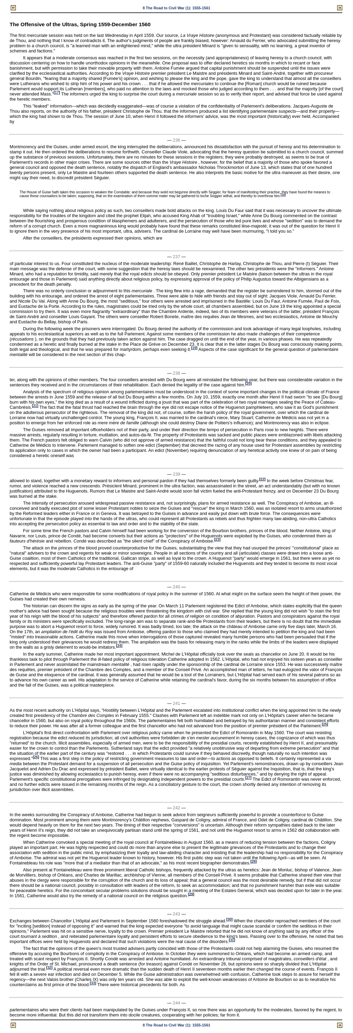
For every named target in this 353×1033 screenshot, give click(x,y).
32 (49, 968)
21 (35, 406)
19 (194, 348)
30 (229, 919)
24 (119, 646)
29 (191, 894)
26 (36, 757)
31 (232, 940)
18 (283, 194)
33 (93, 983)
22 (262, 479)
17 (57, 92)
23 (217, 539)
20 (248, 383)
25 (325, 724)
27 (248, 778)
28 (253, 861)
